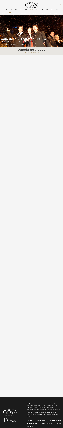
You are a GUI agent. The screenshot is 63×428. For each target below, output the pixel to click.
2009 (16, 9)
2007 (26, 9)
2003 (47, 9)
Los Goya (29, 420)
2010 (11, 9)
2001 (57, 9)
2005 (37, 9)
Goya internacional (56, 420)
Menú (3, 4)
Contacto (30, 426)
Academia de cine (32, 423)
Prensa (59, 423)
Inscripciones (32, 13)
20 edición (29, 52)
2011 (6, 9)
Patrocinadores (57, 13)
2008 (21, 9)
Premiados (36, 52)
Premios (49, 13)
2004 (42, 9)
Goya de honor (41, 420)
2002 (52, 9)
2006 (31, 9)
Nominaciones (41, 13)
